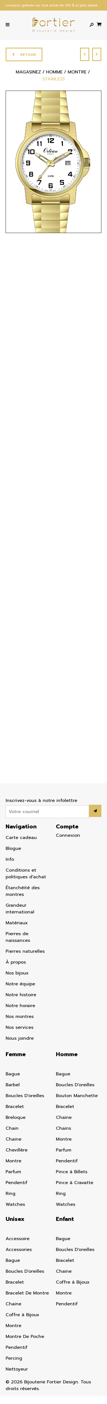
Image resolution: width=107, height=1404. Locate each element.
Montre (13, 1161)
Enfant (65, 1219)
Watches (15, 1204)
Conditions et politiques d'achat (26, 873)
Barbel (13, 1085)
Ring (10, 1193)
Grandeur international (20, 908)
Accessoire (17, 1238)
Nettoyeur (17, 1369)
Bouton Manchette (77, 1095)
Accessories (19, 1249)
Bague (13, 1074)
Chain (12, 1128)
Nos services (19, 1027)
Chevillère (17, 1150)
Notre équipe (20, 984)
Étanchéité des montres (23, 891)
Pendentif (17, 1182)
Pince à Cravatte (74, 1182)
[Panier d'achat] (99, 24)
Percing (14, 1358)
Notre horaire (20, 1005)
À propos (16, 962)
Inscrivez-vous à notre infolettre (41, 800)
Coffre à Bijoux (22, 1314)
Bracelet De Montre (27, 1293)
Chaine (13, 1139)
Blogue (13, 848)
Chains (63, 1128)
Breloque (16, 1117)
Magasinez (28, 73)
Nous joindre (20, 1038)
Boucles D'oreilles (25, 1095)
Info (10, 859)
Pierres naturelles (25, 951)
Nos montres (20, 1016)
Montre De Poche (25, 1336)
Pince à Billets (71, 1171)
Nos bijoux (17, 973)
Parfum (13, 1171)
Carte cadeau (21, 837)
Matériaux (17, 923)
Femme (16, 1054)
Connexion (68, 835)
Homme (67, 1054)
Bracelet (15, 1106)
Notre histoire (21, 994)
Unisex (15, 1219)
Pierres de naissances (18, 937)
